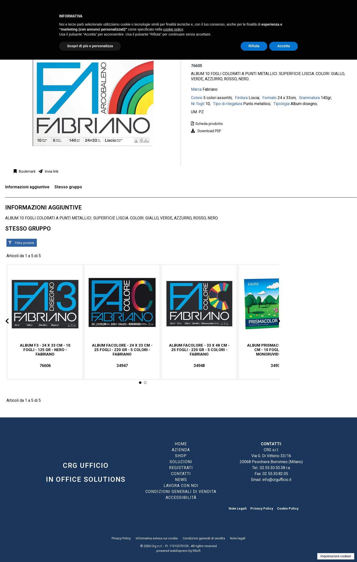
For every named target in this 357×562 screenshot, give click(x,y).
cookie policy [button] (173, 29)
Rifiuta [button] (254, 46)
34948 (199, 365)
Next (274, 322)
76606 (45, 365)
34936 (276, 365)
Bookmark (27, 171)
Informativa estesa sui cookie (157, 538)
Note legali (237, 538)
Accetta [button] (283, 46)
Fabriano (210, 89)
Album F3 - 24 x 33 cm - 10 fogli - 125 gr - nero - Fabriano (45, 350)
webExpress (179, 551)
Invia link (51, 171)
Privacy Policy (261, 508)
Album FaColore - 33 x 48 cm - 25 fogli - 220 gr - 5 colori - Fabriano (199, 350)
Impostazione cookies (335, 556)
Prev (11, 322)
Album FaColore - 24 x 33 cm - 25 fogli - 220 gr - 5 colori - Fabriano (122, 350)
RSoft (197, 551)
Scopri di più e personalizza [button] (90, 46)
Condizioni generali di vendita (204, 538)
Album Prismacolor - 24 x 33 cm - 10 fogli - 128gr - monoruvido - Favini (276, 350)
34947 (122, 365)
